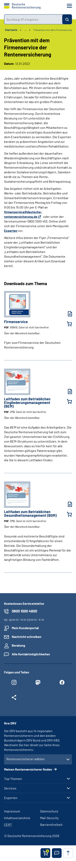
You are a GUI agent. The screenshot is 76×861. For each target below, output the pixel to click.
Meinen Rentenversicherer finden (28, 769)
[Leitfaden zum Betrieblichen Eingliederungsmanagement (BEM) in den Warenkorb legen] (67, 401)
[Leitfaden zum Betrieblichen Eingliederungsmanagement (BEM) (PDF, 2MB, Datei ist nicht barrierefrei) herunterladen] (67, 391)
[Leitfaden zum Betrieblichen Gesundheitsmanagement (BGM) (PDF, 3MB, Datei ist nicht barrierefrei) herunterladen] (67, 504)
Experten (10, 230)
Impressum (12, 811)
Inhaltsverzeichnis (17, 818)
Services (10, 788)
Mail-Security (49, 818)
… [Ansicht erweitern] (26, 30)
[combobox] (33, 19)
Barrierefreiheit (51, 824)
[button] (57, 853)
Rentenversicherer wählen (25, 759)
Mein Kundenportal (25, 628)
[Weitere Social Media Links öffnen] (14, 698)
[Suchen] (67, 19)
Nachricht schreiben (26, 636)
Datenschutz (49, 811)
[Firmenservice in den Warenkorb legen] (67, 323)
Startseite (11, 29)
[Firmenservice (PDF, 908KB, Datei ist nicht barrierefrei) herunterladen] (67, 313)
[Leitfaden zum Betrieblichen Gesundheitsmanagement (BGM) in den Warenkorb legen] (67, 514)
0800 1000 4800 (24, 611)
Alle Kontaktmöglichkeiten (31, 654)
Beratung (18, 645)
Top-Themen (13, 778)
